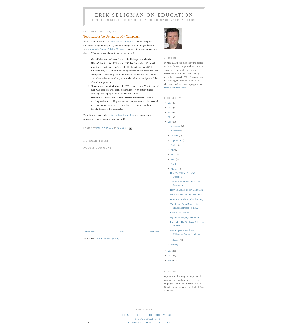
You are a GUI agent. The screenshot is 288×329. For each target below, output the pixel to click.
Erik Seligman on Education (144, 15)
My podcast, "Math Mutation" (147, 322)
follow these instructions (122, 115)
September (176, 140)
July (173, 149)
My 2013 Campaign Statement (184, 217)
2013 (170, 121)
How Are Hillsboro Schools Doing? (187, 199)
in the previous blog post (122, 41)
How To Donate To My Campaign (186, 189)
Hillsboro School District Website (147, 315)
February (175, 239)
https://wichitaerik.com (175, 87)
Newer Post (88, 231)
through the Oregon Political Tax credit (107, 49)
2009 (170, 260)
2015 (170, 112)
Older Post (154, 231)
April (174, 164)
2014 (170, 117)
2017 (170, 102)
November (176, 130)
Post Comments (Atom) (108, 238)
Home (122, 231)
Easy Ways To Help (179, 212)
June (173, 154)
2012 (170, 250)
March (174, 168)
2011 (170, 255)
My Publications (147, 318)
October (175, 135)
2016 (170, 107)
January (175, 244)
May (173, 159)
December (176, 125)
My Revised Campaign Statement (186, 194)
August (174, 145)
